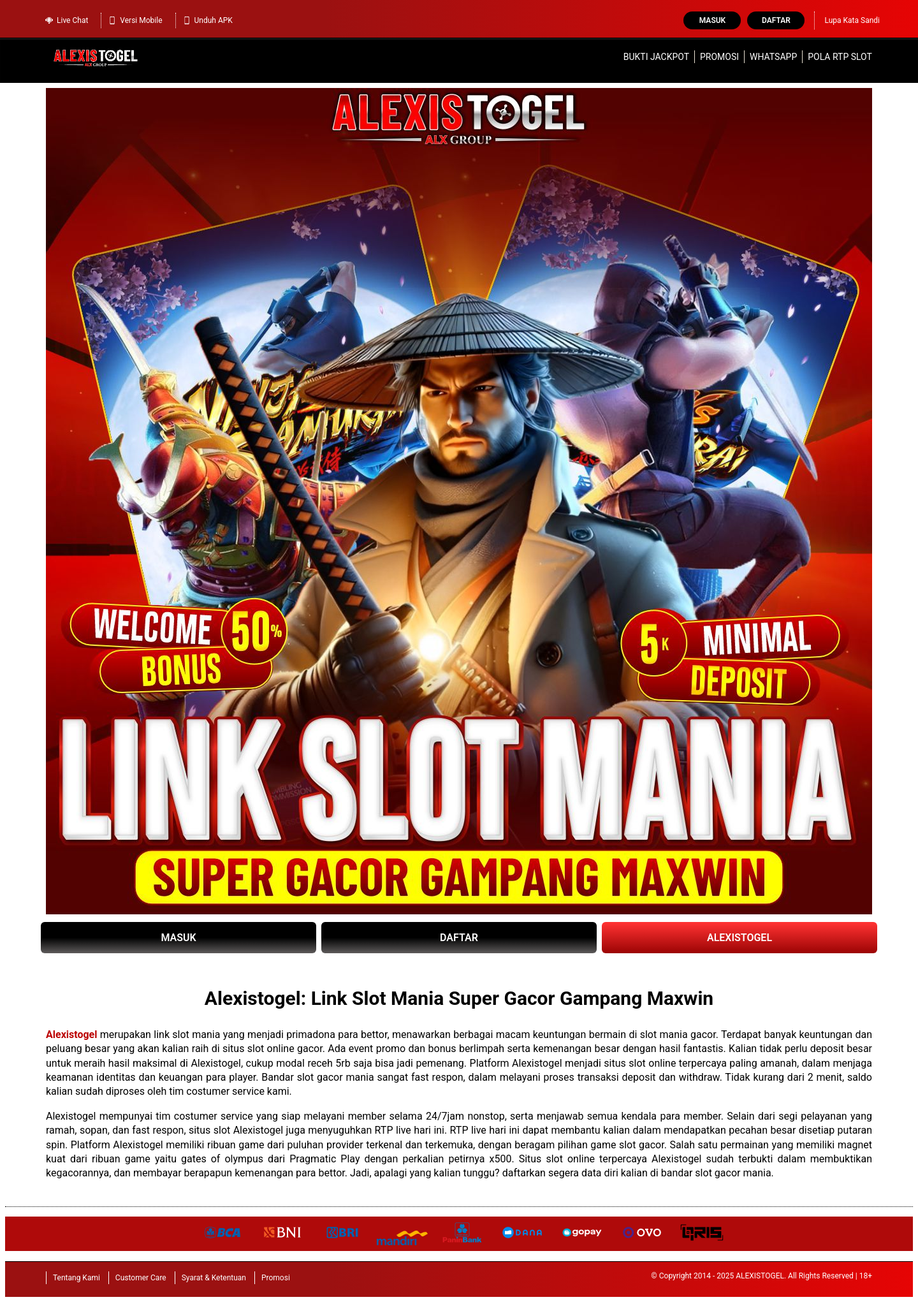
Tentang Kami (76, 1277)
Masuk (712, 20)
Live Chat (66, 20)
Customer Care (140, 1277)
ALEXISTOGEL (739, 938)
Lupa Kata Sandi (852, 20)
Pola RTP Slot (840, 57)
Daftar (776, 20)
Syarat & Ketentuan (214, 1277)
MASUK (178, 938)
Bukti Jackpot (656, 57)
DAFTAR (459, 938)
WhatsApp (773, 57)
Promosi (719, 57)
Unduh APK (207, 20)
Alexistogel (71, 1034)
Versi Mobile (135, 20)
